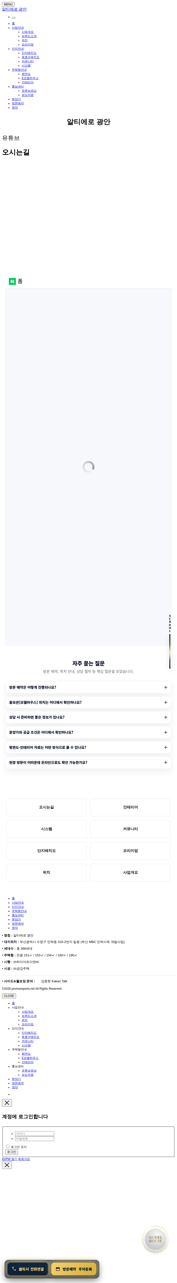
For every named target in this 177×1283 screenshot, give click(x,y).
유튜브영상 (29, 90)
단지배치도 (29, 53)
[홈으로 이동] (155, 1239)
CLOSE (9, 996)
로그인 (11, 1152)
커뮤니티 (28, 61)
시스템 (26, 65)
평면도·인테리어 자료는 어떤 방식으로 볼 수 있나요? (47, 747)
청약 (15, 107)
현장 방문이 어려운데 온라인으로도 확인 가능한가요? (48, 762)
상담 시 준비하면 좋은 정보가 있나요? (37, 717)
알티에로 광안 (88, 122)
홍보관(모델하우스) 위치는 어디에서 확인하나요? (45, 702)
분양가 (16, 99)
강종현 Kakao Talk (53, 981)
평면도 (26, 74)
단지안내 (18, 48)
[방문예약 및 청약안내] (74, 1269)
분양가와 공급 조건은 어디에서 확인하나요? (41, 732)
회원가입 (24, 1159)
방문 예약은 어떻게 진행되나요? (32, 687)
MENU (8, 4)
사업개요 (28, 32)
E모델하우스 (30, 78)
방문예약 (18, 103)
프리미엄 (28, 44)
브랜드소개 (29, 36)
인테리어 (28, 82)
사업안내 (18, 27)
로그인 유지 (16, 1147)
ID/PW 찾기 (9, 1159)
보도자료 (28, 95)
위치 (25, 40)
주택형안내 (19, 69)
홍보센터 (18, 86)
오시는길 (46, 807)
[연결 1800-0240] (27, 1269)
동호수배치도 (31, 57)
